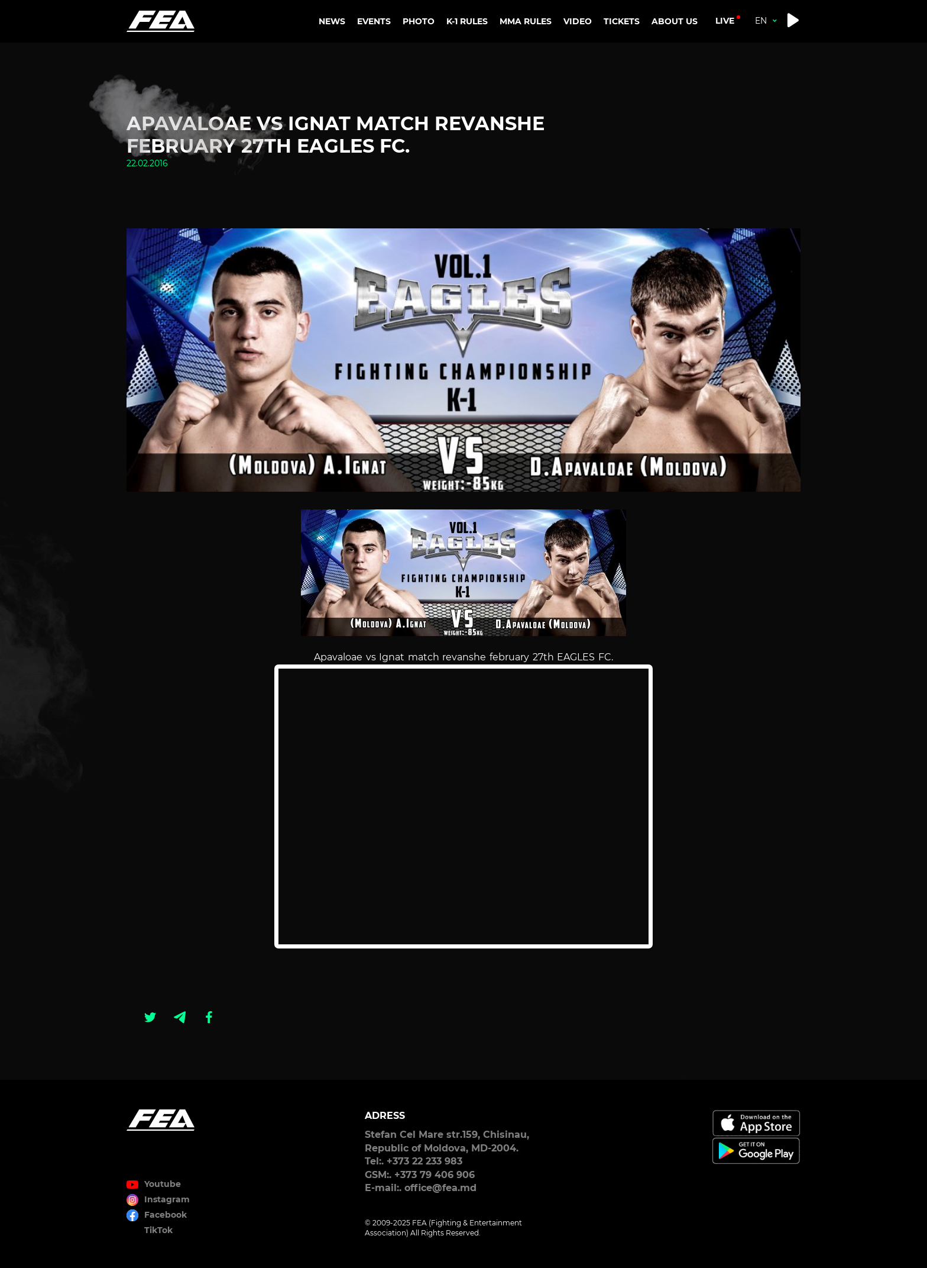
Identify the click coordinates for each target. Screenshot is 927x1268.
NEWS (332, 21)
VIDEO (577, 21)
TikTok (158, 1230)
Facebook (165, 1214)
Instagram (167, 1199)
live (724, 20)
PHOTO (419, 21)
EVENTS (374, 21)
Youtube (162, 1184)
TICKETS (622, 21)
